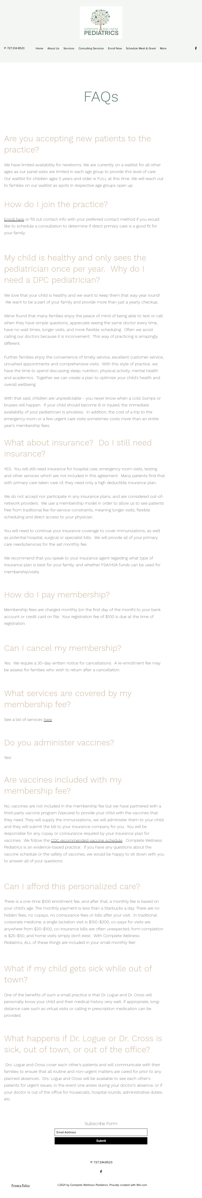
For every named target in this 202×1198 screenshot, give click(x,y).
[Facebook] (196, 48)
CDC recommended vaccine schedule (86, 840)
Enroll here (14, 219)
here (48, 719)
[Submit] (101, 1140)
